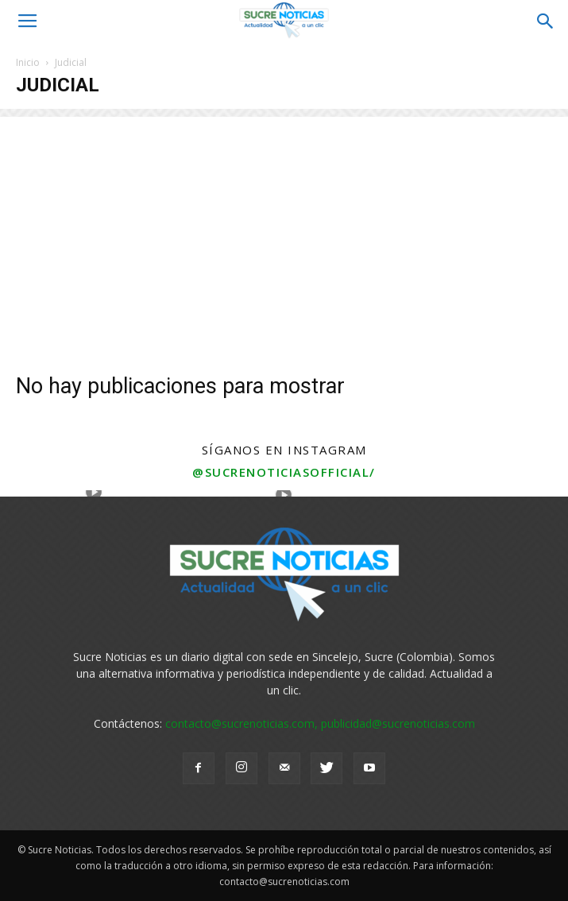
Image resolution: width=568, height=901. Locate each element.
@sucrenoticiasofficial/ (284, 472)
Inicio (28, 62)
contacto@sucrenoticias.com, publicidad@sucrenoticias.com (320, 723)
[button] (546, 21)
